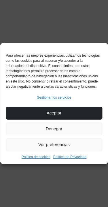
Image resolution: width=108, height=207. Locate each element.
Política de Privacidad (69, 157)
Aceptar (54, 112)
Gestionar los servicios (54, 97)
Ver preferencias (54, 144)
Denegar (54, 128)
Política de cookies (36, 157)
